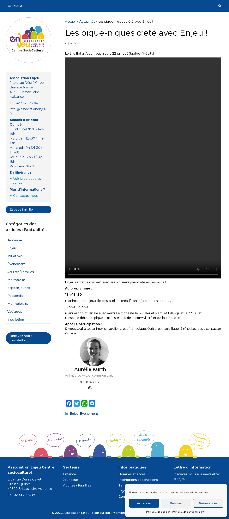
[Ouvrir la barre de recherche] (219, 6)
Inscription (15, 319)
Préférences (208, 503)
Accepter (144, 503)
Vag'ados (14, 311)
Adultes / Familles (77, 485)
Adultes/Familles (20, 272)
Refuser (176, 503)
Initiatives (15, 256)
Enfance (69, 474)
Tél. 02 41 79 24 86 (22, 495)
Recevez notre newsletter (21, 338)
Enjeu (74, 413)
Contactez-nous (26, 196)
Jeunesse (14, 240)
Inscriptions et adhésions (138, 480)
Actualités (87, 21)
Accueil (70, 21)
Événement (89, 413)
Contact (124, 496)
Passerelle (15, 296)
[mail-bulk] (90, 387)
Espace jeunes (18, 288)
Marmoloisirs (17, 304)
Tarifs (122, 485)
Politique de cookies (158, 511)
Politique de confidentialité (188, 511)
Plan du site (101, 513)
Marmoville (16, 280)
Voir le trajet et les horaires (25, 181)
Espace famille (21, 209)
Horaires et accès (132, 474)
